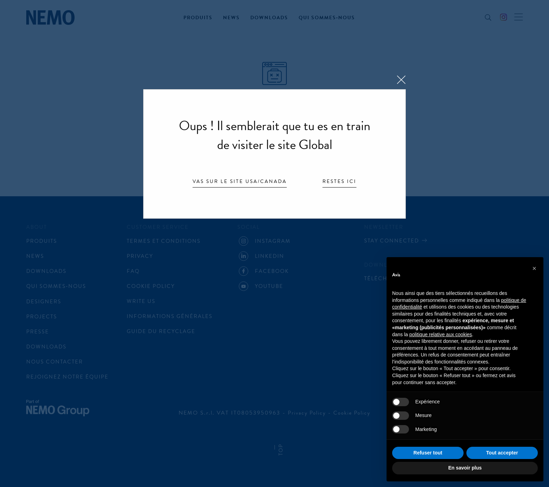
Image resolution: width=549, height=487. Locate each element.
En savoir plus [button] (465, 468)
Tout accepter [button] (502, 453)
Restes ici (339, 182)
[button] (534, 268)
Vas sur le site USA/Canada (240, 182)
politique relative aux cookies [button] (440, 334)
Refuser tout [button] (428, 453)
